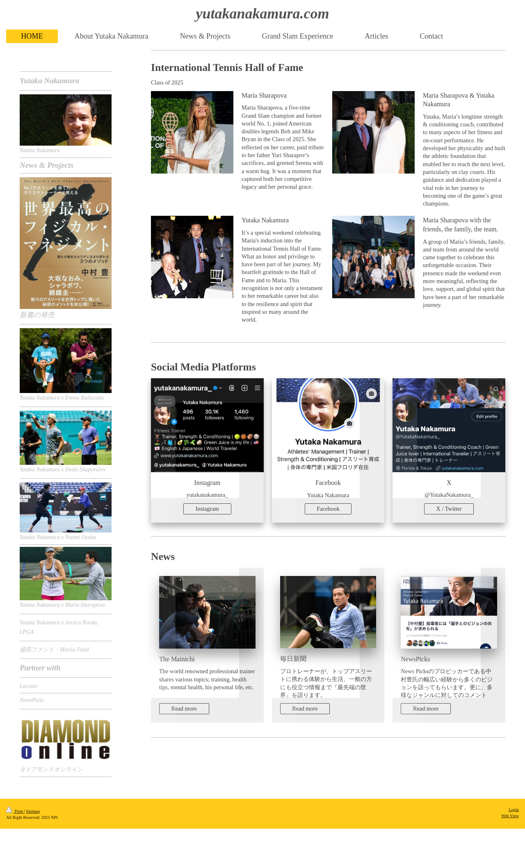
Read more (184, 708)
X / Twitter (449, 508)
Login (514, 809)
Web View (510, 816)
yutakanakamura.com (262, 13)
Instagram (207, 508)
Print (15, 811)
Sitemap (33, 811)
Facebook (328, 508)
